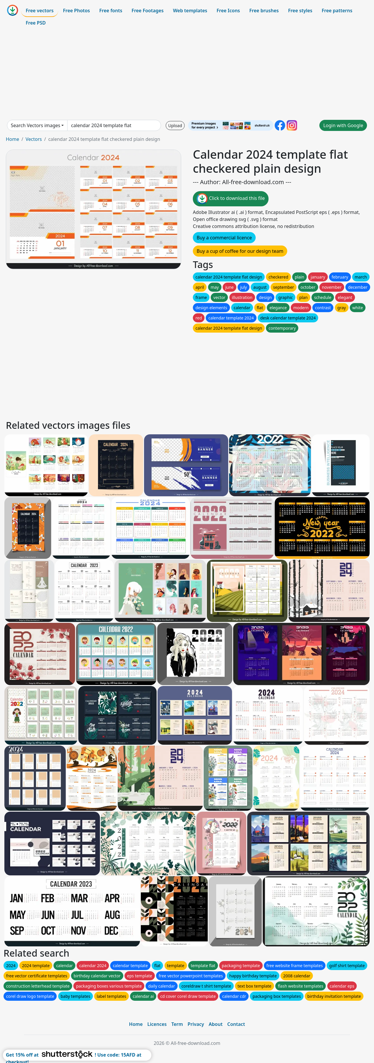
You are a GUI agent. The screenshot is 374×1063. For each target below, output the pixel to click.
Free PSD (36, 23)
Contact (236, 1024)
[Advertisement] (187, 74)
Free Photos (76, 10)
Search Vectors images (35, 125)
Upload (175, 125)
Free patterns (337, 10)
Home (12, 139)
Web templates (190, 10)
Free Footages (147, 10)
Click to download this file (231, 198)
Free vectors (39, 10)
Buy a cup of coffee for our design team (240, 251)
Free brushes (264, 10)
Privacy (196, 1024)
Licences (157, 1024)
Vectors (33, 139)
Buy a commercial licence (224, 237)
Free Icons (228, 10)
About (215, 1024)
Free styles (300, 10)
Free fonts (110, 10)
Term (177, 1024)
